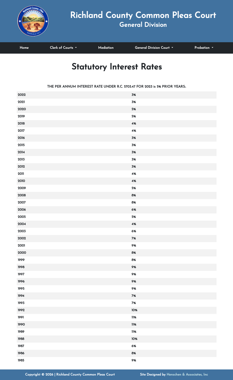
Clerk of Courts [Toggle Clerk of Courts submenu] (62, 48)
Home (24, 48)
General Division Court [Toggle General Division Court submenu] (153, 48)
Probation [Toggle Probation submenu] (203, 48)
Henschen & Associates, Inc (187, 374)
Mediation (106, 48)
